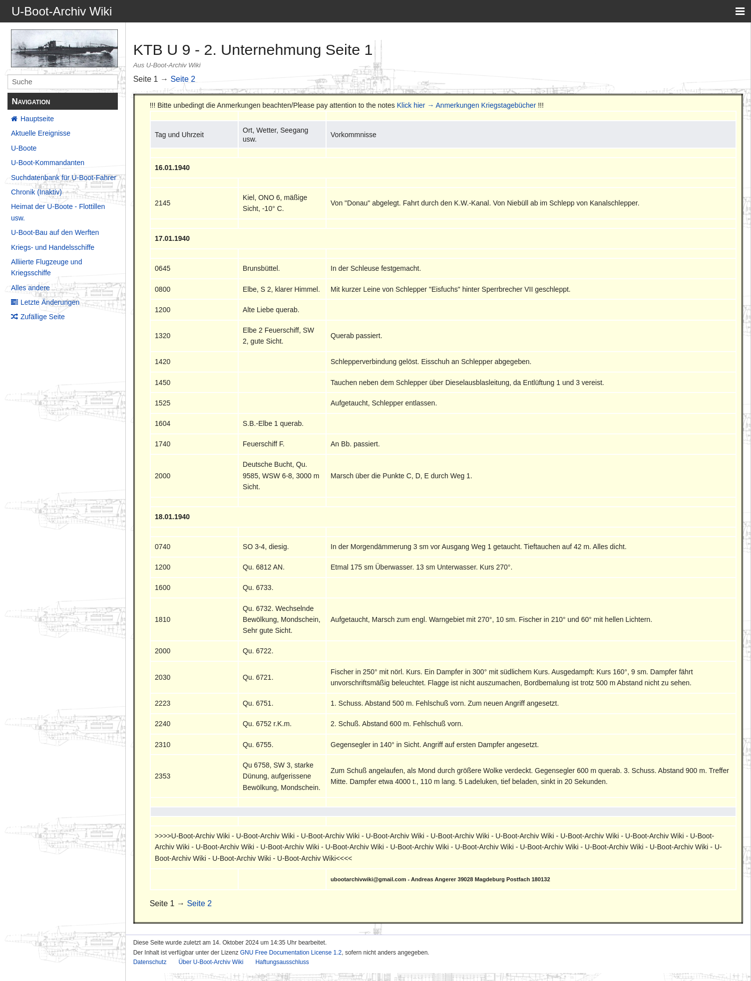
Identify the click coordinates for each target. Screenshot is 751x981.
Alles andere (30, 288)
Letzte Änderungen (49, 302)
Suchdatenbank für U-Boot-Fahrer (63, 178)
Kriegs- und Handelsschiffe (52, 247)
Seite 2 (182, 79)
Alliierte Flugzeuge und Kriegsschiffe (46, 267)
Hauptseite (37, 119)
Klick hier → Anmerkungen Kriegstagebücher (466, 105)
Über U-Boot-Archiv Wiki (210, 962)
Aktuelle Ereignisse (40, 133)
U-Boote (23, 148)
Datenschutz (150, 962)
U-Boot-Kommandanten (47, 163)
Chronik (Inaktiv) (36, 192)
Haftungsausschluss (282, 962)
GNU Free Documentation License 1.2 (291, 952)
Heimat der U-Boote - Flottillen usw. (58, 211)
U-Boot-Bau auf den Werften (55, 232)
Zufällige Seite (42, 317)
